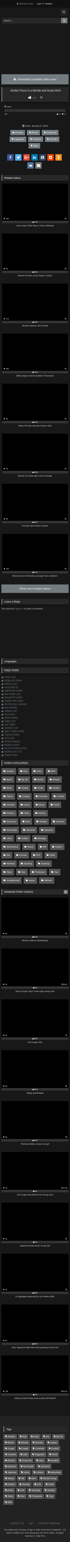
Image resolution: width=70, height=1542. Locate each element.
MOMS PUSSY (10, 745)
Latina (9, 838)
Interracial (30, 830)
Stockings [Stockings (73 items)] (35, 1490)
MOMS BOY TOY (11, 752)
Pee (8, 855)
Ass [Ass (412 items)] (47, 1436)
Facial (56, 805)
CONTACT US (17, 1523)
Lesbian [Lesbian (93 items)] (39, 1472)
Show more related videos (35, 588)
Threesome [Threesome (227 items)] (37, 1496)
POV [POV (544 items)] (39, 1484)
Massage (41, 838)
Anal (25, 771)
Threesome (40, 872)
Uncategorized (13, 880)
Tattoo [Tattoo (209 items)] (10, 1496)
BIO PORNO (9, 708)
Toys (56, 872)
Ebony (41, 805)
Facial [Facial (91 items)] (54, 1454)
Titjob (34, 145)
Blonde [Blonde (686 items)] (11, 1442)
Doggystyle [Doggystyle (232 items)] (40, 1454)
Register (48, 4)
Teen (23, 872)
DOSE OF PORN (11, 680)
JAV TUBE (8, 724)
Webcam (48, 880)
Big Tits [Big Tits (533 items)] (59, 1436)
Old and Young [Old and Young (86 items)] (49, 1478)
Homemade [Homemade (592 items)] (28, 1466)
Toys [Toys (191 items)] (51, 1496)
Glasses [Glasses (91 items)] (11, 1460)
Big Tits (24, 779)
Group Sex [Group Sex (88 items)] (27, 1460)
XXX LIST (7, 738)
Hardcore (35, 139)
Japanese (48, 830)
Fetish (26, 813)
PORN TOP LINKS (12, 701)
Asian (39, 771)
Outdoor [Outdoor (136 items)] (11, 1484)
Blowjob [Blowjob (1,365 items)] (24, 1442)
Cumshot (10, 805)
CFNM (40, 788)
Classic (9, 796)
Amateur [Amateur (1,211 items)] (11, 1436)
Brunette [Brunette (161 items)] (39, 1442)
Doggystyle (18, 139)
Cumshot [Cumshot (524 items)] (12, 1454)
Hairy (27, 821)
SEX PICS (8, 714)
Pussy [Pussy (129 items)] (10, 1490)
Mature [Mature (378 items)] (11, 1478)
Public (52, 855)
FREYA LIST (9, 684)
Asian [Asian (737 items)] (36, 1436)
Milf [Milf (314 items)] (22, 1478)
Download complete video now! (34, 79)
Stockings (45, 863)
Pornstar (18, 132)
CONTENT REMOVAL (49, 1523)
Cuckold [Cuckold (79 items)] (54, 1448)
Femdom (10, 813)
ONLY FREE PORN (12, 731)
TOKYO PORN (10, 735)
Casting (24, 788)
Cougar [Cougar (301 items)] (11, 1448)
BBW (53, 771)
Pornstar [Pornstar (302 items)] (26, 1484)
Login (39, 4)
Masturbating (12, 847)
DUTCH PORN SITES (14, 748)
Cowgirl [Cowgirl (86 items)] (24, 1448)
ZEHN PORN (9, 718)
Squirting (28, 863)
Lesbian (24, 838)
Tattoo (9, 872)
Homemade (11, 830)
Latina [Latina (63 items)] (26, 1472)
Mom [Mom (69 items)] (33, 1478)
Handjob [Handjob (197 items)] (54, 1460)
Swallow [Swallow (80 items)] (51, 1490)
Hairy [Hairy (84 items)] (41, 1460)
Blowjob (56, 779)
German (42, 813)
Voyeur (32, 880)
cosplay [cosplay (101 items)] (53, 1442)
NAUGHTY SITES (12, 697)
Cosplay (25, 796)
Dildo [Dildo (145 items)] (25, 1454)
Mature (30, 847)
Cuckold (60, 796)
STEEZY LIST (10, 728)
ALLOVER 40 (9, 687)
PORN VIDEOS (10, 741)
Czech (27, 805)
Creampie (43, 796)
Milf (44, 847)
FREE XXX (8, 677)
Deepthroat (50, 132)
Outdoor (58, 847)
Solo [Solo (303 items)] (22, 1490)
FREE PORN (9, 755)
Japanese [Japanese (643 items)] (12, 1472)
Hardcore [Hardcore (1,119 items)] (12, 1466)
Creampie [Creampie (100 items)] (39, 1448)
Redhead (10, 863)
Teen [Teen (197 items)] (22, 1496)
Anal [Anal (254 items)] (24, 1436)
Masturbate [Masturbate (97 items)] (55, 1472)
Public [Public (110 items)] (51, 1484)
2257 (31, 1523)
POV (38, 855)
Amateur (10, 771)
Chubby (55, 788)
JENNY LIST (9, 711)
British (9, 788)
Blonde (33, 132)
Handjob (43, 821)
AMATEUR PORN (11, 691)
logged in (19, 608)
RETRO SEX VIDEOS (14, 704)
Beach (9, 779)
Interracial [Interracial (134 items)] (45, 1466)
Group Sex (11, 821)
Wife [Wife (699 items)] (10, 1502)
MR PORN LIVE (11, 694)
